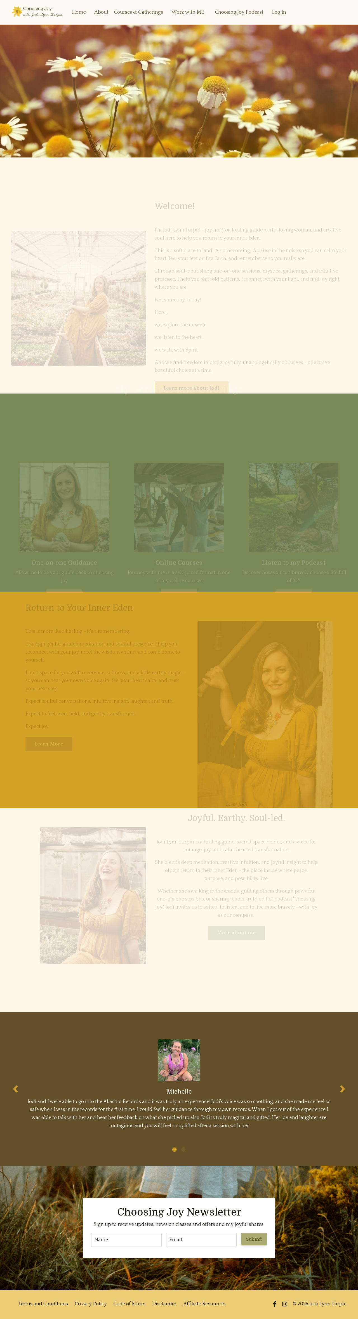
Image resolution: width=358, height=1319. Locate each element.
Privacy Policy (91, 1305)
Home (79, 12)
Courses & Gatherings (138, 12)
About (101, 12)
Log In (279, 12)
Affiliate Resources (204, 1305)
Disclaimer (164, 1305)
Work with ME (187, 12)
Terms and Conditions (43, 1305)
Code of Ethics (129, 1305)
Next (342, 1089)
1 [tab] (174, 1150)
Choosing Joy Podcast (239, 12)
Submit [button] (254, 1240)
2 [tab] (183, 1150)
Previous (15, 1089)
